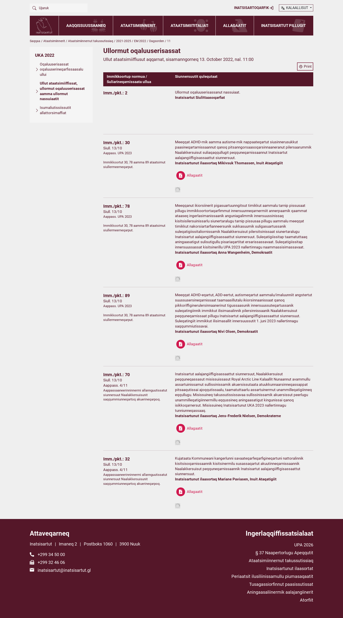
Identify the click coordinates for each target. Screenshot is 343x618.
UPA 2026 (303, 544)
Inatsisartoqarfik (254, 8)
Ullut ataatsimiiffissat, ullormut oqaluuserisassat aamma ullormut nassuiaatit (62, 91)
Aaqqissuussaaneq (86, 25)
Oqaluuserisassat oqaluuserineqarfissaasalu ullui (61, 69)
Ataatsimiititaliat (189, 25)
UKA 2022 (44, 55)
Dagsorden (156, 41)
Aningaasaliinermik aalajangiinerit (280, 592)
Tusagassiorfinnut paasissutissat (281, 584)
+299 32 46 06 (51, 562)
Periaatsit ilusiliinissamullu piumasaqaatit (272, 576)
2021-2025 (123, 41)
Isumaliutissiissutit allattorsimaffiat (55, 110)
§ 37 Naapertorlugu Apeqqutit (284, 552)
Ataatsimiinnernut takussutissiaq (90, 41)
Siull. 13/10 (112, 148)
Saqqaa (35, 41)
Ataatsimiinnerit (138, 25)
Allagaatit (234, 25)
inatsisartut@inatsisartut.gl (64, 570)
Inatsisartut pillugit (283, 25)
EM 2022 (140, 41)
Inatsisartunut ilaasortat (289, 568)
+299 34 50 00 (51, 554)
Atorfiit (306, 600)
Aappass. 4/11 (115, 385)
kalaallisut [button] (294, 8)
